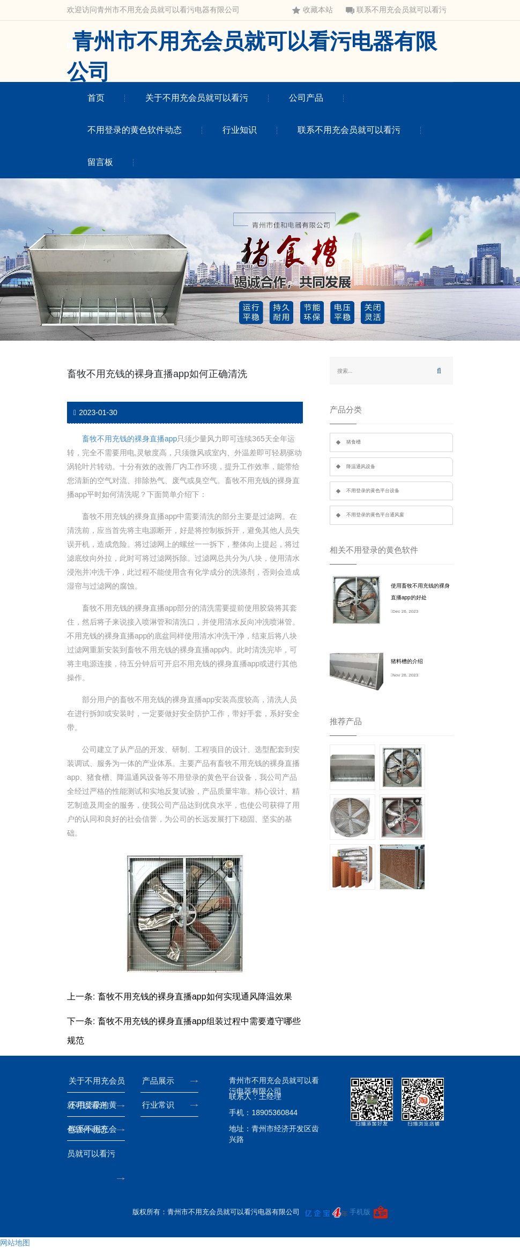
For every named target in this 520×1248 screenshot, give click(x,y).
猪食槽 (353, 442)
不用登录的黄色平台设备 (372, 490)
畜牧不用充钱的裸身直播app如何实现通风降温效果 (195, 996)
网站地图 (15, 1242)
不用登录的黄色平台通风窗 (375, 514)
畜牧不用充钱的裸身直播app (129, 438)
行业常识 (160, 1104)
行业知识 (239, 129)
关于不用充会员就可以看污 (196, 97)
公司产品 (306, 97)
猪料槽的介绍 (407, 661)
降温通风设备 (360, 466)
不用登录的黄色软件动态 (134, 129)
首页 (96, 97)
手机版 (360, 1212)
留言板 (100, 162)
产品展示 (160, 1080)
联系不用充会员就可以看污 (396, 10)
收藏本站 (312, 10)
